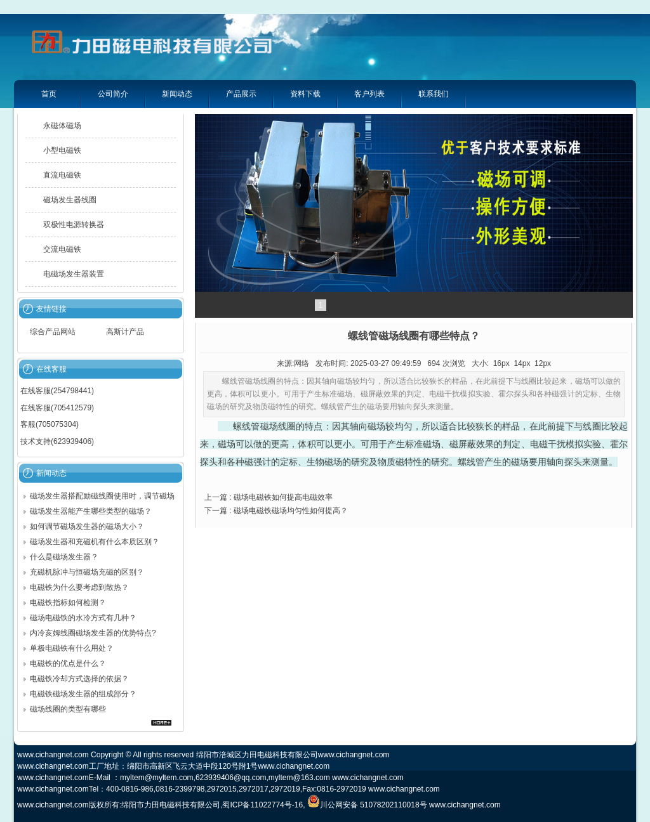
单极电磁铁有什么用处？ (72, 648)
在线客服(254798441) (57, 390)
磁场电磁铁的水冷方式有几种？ (83, 617)
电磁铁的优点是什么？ (68, 663)
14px (522, 363)
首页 (48, 93)
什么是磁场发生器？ (64, 556)
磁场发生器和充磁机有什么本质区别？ (94, 541)
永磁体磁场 (62, 125)
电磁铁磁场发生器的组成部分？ (83, 693)
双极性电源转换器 (73, 224)
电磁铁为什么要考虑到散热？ (79, 587)
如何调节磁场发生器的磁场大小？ (87, 526)
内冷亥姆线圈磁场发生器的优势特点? (93, 633)
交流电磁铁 (62, 249)
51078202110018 (389, 804)
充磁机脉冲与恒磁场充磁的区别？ (87, 572)
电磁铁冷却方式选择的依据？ (79, 678)
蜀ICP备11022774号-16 (262, 804)
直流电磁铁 (62, 175)
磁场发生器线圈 (69, 199)
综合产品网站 (53, 331)
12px (542, 363)
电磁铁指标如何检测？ (68, 602)
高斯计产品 (125, 331)
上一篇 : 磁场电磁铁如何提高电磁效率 (268, 497)
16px (501, 363)
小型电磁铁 (62, 150)
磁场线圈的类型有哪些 (68, 709)
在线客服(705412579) (57, 407)
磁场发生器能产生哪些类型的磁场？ (91, 511)
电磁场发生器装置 (73, 274)
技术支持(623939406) (57, 441)
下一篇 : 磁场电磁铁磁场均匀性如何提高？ (276, 510)
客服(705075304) (49, 424)
